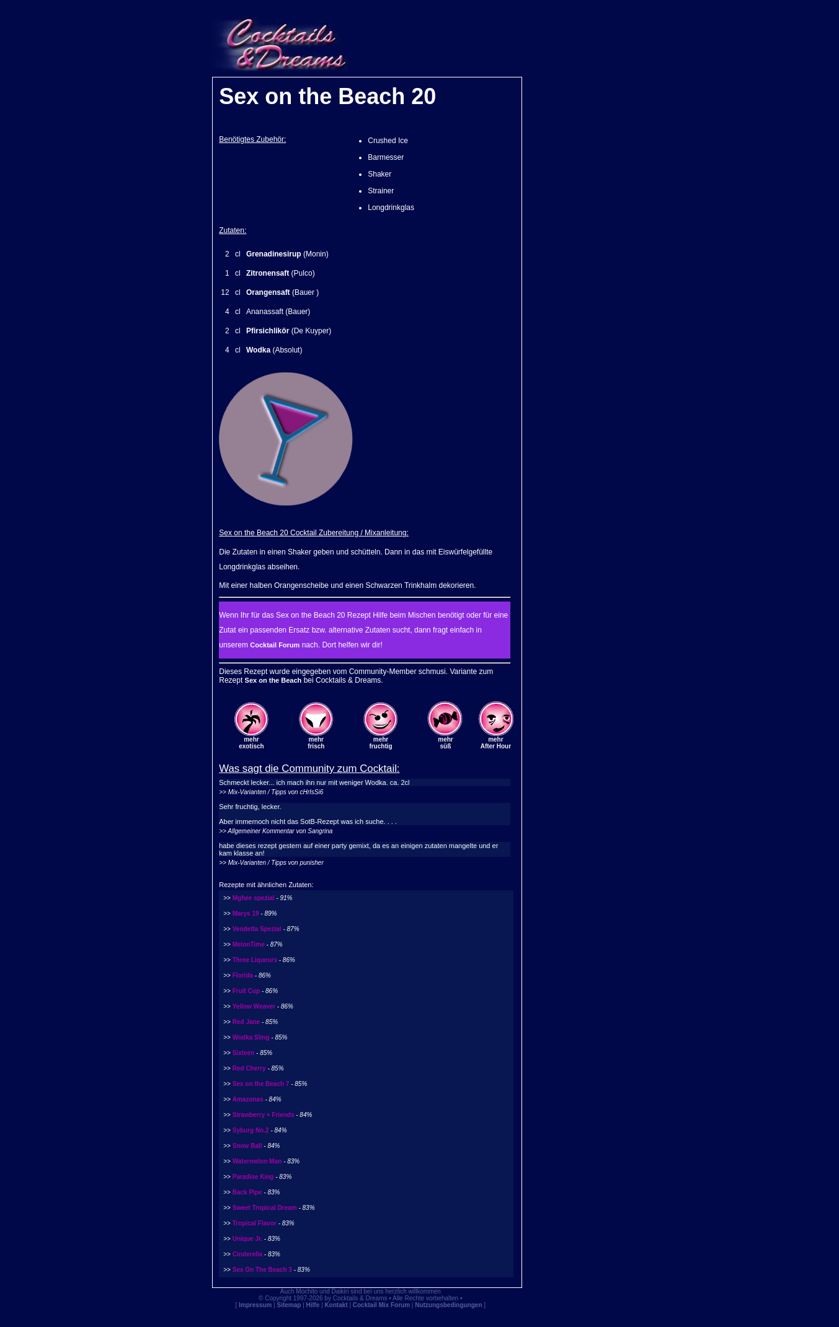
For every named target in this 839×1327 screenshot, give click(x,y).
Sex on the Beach (273, 680)
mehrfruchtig (380, 743)
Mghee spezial (254, 898)
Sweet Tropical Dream (265, 1207)
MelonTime (249, 944)
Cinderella (247, 1254)
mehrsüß (445, 743)
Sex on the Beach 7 (261, 1083)
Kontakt (335, 1305)
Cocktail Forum (275, 645)
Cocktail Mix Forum (381, 1305)
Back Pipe (247, 1192)
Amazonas (248, 1099)
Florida (243, 975)
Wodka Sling (251, 1037)
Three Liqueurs (255, 960)
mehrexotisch (251, 743)
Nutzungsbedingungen (448, 1305)
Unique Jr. (247, 1238)
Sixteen (244, 1052)
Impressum (255, 1305)
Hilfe (313, 1305)
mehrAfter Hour (496, 743)
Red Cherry (249, 1068)
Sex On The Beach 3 (262, 1269)
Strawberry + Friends (264, 1114)
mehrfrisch (316, 743)
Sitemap (289, 1305)
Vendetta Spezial (257, 929)
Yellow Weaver (254, 1006)
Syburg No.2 (251, 1130)
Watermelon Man (257, 1161)
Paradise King (253, 1176)
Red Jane (246, 1021)
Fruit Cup (246, 991)
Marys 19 (246, 913)
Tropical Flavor (255, 1223)
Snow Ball (247, 1145)
